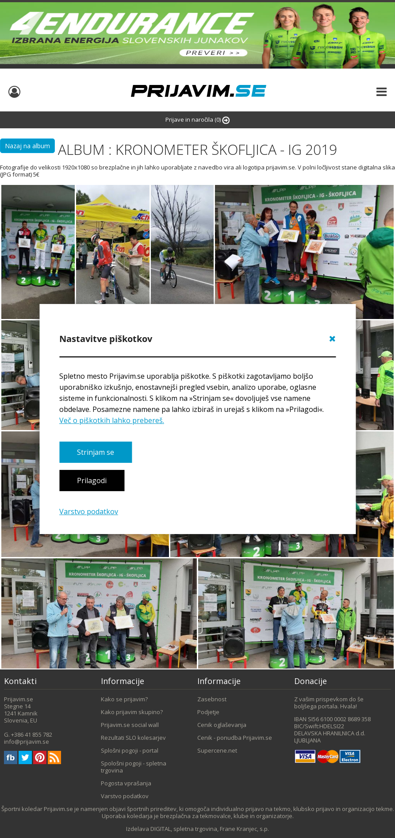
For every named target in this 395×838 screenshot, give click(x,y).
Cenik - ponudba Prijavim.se (234, 738)
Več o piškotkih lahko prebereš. (111, 420)
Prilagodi (92, 481)
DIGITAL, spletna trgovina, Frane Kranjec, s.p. (209, 829)
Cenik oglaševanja (221, 725)
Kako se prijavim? (124, 699)
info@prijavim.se (26, 742)
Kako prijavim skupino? (132, 712)
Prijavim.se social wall (130, 725)
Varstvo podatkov (88, 511)
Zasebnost (211, 699)
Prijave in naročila (197, 119)
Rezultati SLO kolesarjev (133, 738)
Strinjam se (95, 452)
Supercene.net (217, 750)
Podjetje (208, 712)
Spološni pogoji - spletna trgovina (133, 766)
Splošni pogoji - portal (129, 750)
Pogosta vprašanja (126, 783)
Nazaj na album (27, 146)
